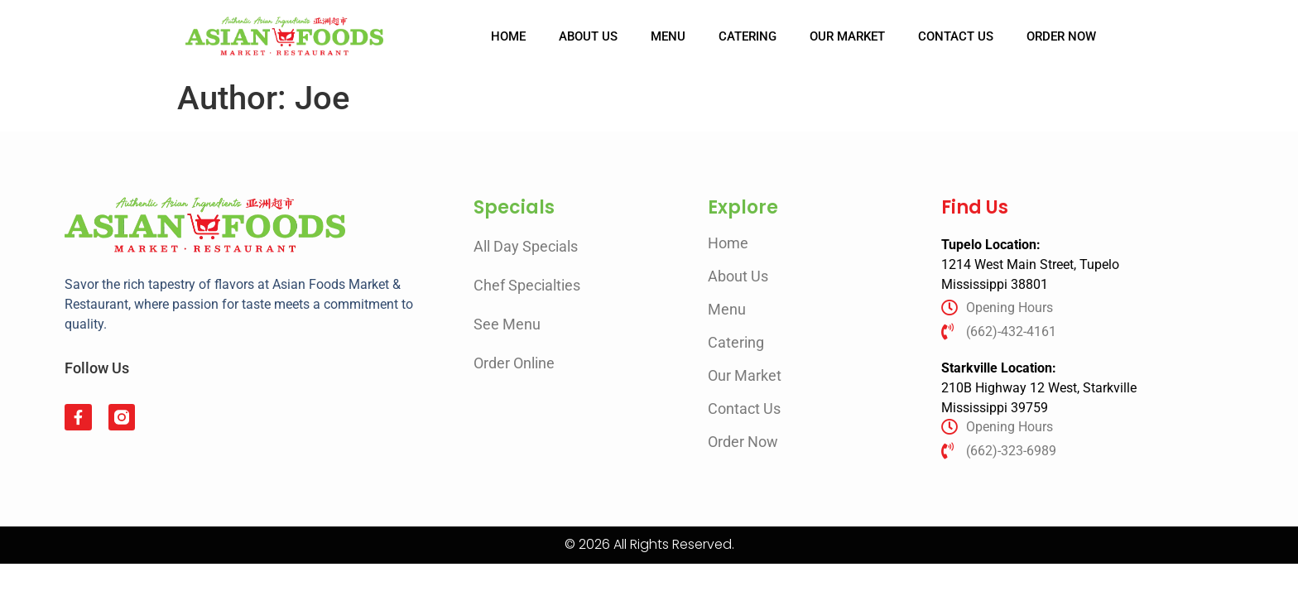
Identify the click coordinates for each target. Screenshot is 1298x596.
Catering (747, 36)
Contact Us (955, 36)
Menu (668, 36)
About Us (588, 36)
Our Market (847, 36)
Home (508, 36)
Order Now (1061, 36)
